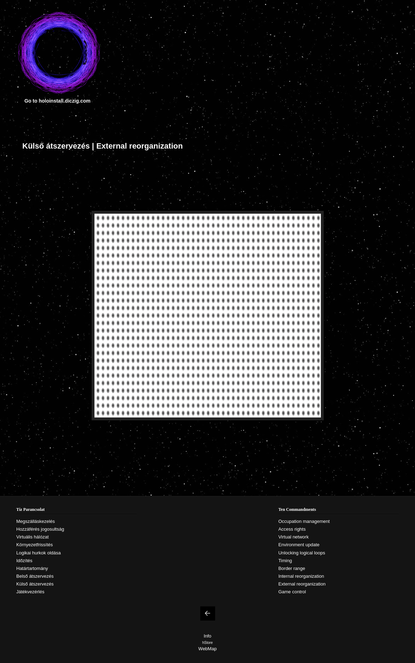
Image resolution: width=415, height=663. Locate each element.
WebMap (207, 648)
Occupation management (304, 521)
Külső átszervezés (35, 584)
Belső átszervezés (35, 576)
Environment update (298, 544)
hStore (207, 643)
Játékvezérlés (30, 591)
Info (208, 636)
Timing (285, 560)
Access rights (292, 529)
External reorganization (302, 584)
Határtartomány (32, 568)
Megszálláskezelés (35, 521)
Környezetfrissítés (34, 544)
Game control (292, 591)
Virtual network (293, 537)
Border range (291, 568)
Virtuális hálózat (32, 537)
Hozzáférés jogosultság (40, 529)
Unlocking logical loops (301, 552)
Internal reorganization (301, 576)
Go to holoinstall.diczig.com (57, 101)
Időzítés (24, 560)
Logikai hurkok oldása (38, 552)
